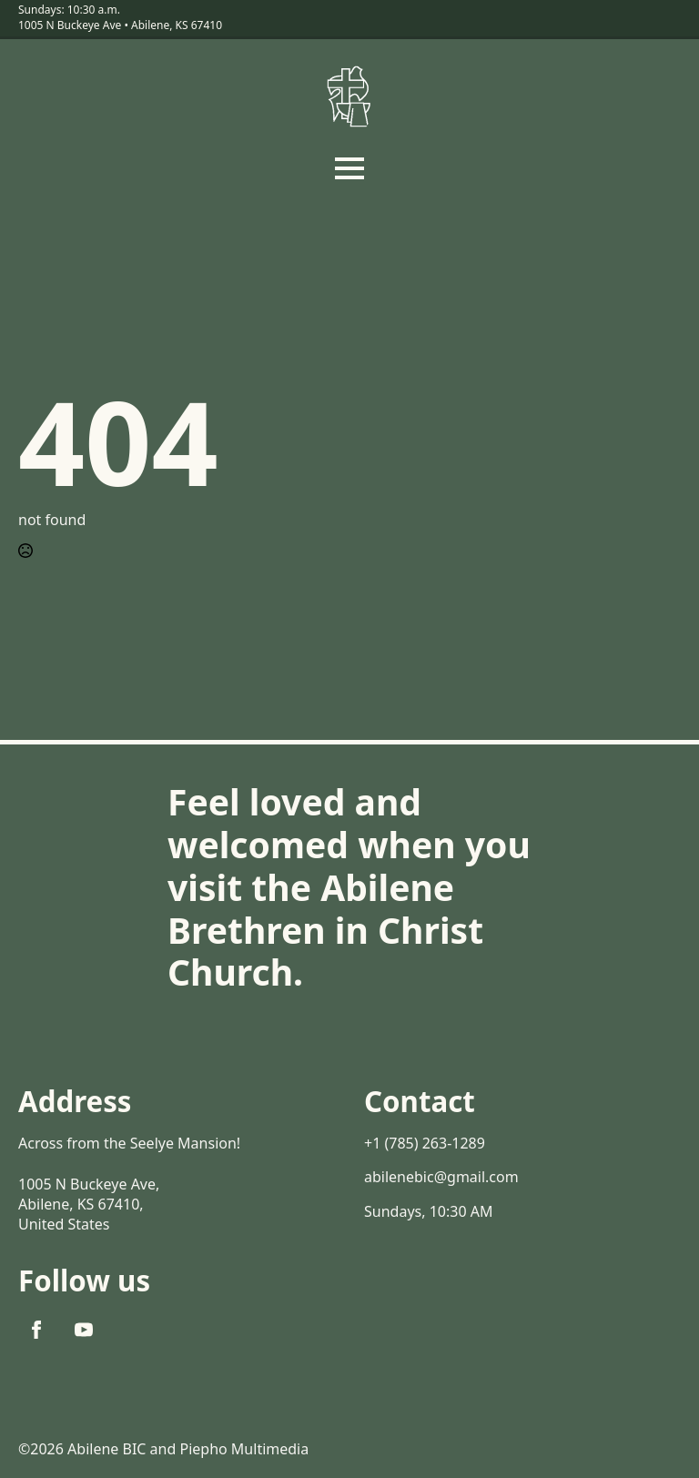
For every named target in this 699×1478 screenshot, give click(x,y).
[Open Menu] (349, 168)
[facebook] (36, 1329)
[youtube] (84, 1329)
